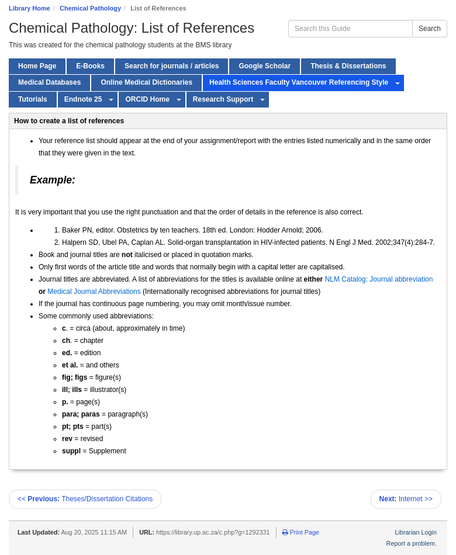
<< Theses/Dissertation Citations (85, 499)
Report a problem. (411, 543)
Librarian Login (416, 532)
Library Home (29, 8)
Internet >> (406, 499)
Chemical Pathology (90, 8)
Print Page (300, 532)
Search (430, 29)
